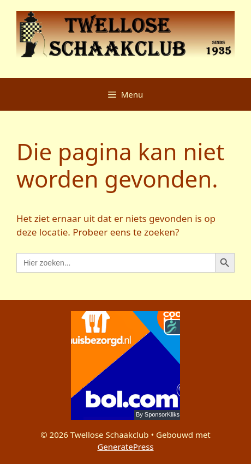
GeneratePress (125, 446)
